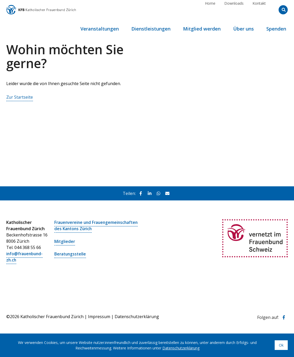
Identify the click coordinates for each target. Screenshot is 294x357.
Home (210, 9)
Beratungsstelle (70, 254)
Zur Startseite (19, 97)
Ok (281, 345)
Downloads (234, 9)
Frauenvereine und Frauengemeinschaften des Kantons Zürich (98, 225)
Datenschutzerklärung (137, 316)
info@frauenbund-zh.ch (25, 257)
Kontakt (259, 9)
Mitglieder (64, 241)
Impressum (99, 316)
